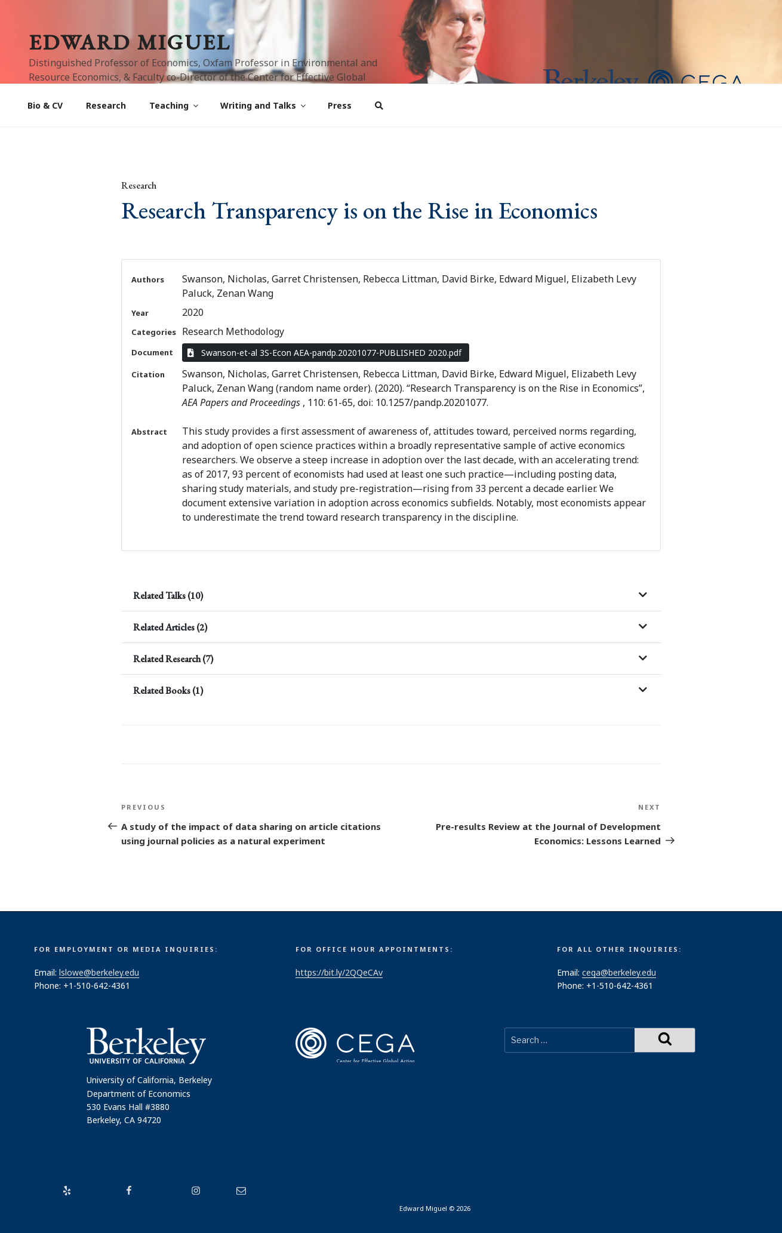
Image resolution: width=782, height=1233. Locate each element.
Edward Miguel (129, 42)
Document (152, 352)
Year (140, 313)
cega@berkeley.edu (619, 972)
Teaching (174, 105)
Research (106, 105)
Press (340, 105)
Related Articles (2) (170, 627)
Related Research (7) (173, 659)
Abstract (149, 431)
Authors (147, 279)
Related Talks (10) (168, 595)
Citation (148, 374)
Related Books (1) (168, 690)
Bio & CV (45, 105)
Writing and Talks (263, 105)
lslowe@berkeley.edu (99, 972)
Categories (153, 332)
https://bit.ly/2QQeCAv (339, 972)
